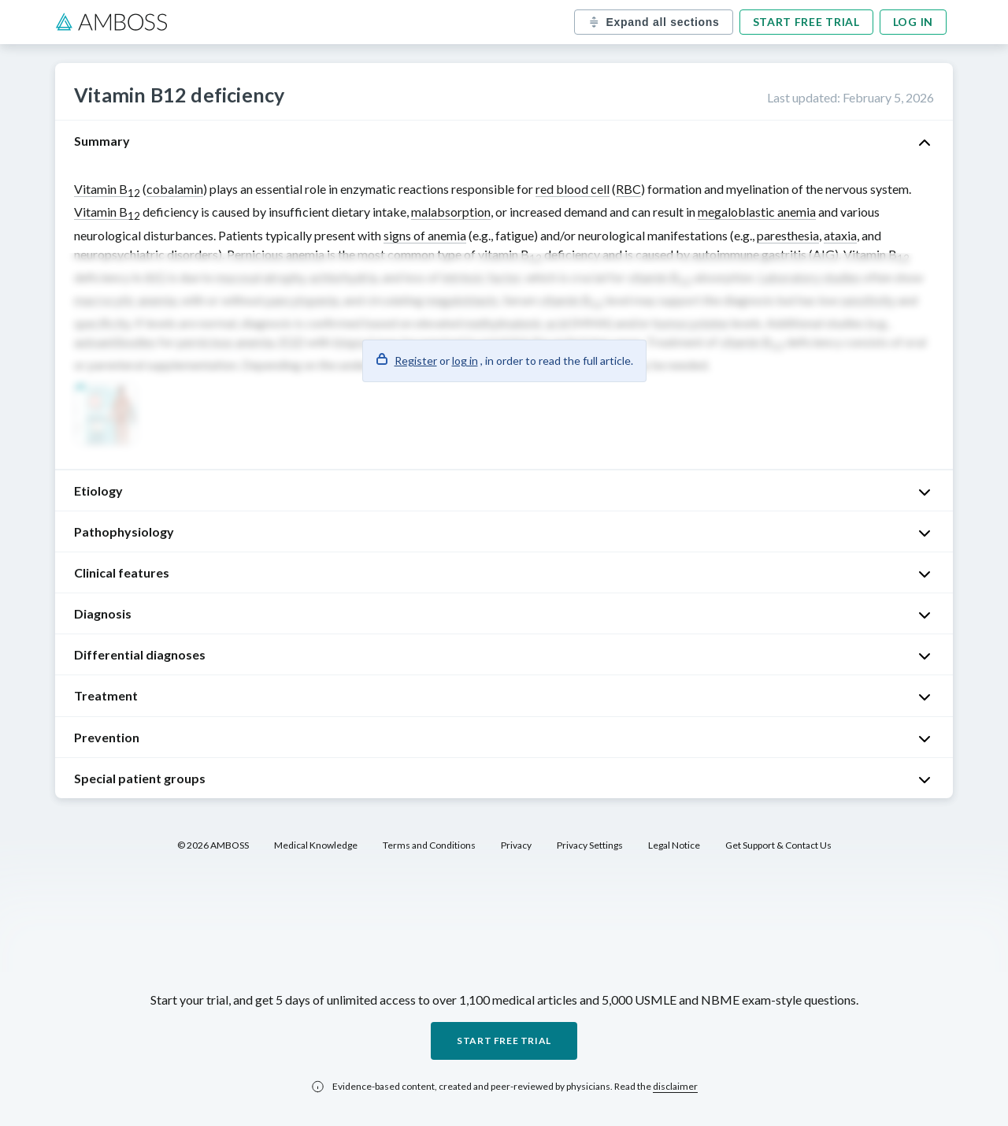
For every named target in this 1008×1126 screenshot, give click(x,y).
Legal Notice (674, 845)
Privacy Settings (590, 845)
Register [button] (416, 360)
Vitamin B (107, 189)
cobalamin (174, 188)
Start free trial (806, 21)
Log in (913, 21)
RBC (628, 188)
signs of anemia (425, 235)
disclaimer (675, 1086)
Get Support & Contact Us (778, 845)
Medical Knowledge (316, 845)
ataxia (840, 235)
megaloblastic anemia (757, 211)
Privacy (516, 845)
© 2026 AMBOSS (213, 845)
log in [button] (465, 360)
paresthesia (788, 235)
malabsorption (451, 211)
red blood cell (573, 188)
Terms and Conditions (429, 845)
